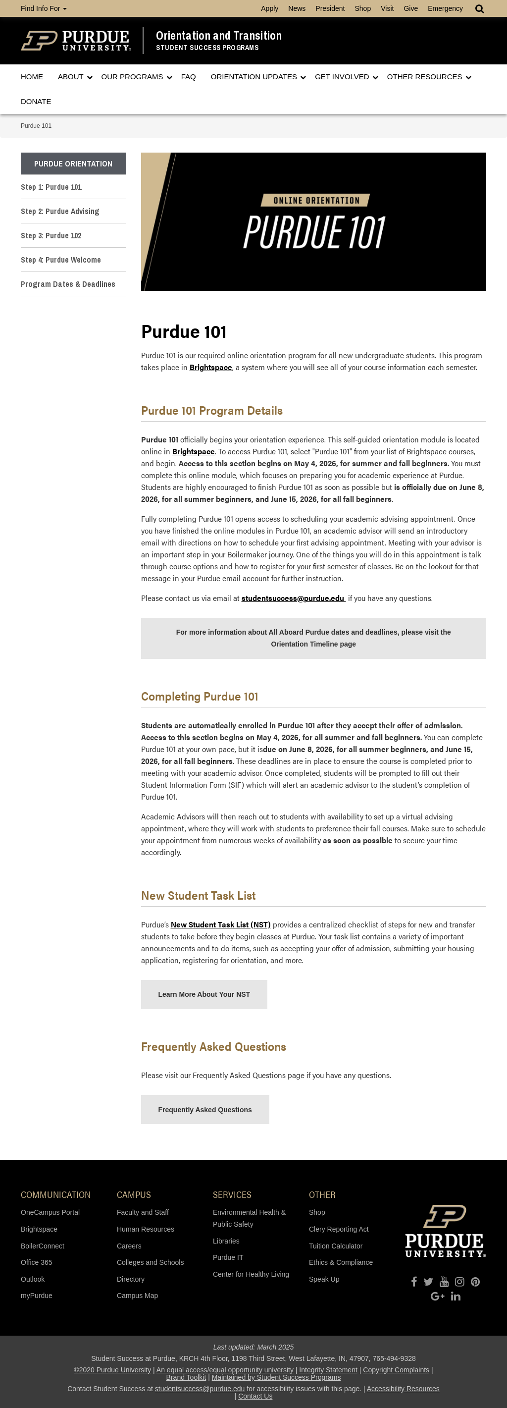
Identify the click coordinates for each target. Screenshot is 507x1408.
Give (411, 8)
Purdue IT (228, 1257)
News (296, 8)
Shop (363, 8)
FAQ (188, 76)
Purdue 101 (36, 125)
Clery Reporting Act (339, 1229)
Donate (36, 101)
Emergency (445, 8)
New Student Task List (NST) (221, 924)
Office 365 (36, 1262)
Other (322, 1194)
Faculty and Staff (143, 1212)
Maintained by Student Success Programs (276, 1377)
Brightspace (211, 367)
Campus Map (137, 1296)
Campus (134, 1194)
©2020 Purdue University (112, 1370)
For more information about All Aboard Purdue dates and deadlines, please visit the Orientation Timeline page (313, 638)
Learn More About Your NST (204, 994)
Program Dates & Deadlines (68, 283)
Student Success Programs (207, 47)
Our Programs (133, 76)
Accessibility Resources (403, 1389)
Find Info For (44, 8)
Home (32, 76)
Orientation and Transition (219, 35)
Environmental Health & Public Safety (249, 1218)
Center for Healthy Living (251, 1274)
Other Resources (425, 76)
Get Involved (343, 76)
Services (232, 1194)
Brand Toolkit (186, 1377)
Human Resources (145, 1229)
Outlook (33, 1279)
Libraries (226, 1241)
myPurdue (36, 1296)
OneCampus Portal (50, 1212)
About (72, 76)
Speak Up (324, 1279)
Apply (269, 8)
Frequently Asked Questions (205, 1110)
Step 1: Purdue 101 (51, 186)
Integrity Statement (328, 1370)
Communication (56, 1194)
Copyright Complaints (396, 1370)
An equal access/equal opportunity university (225, 1370)
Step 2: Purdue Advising (60, 211)
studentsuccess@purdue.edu (200, 1389)
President (330, 8)
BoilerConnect (42, 1246)
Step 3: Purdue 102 (51, 235)
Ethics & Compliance (341, 1262)
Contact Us (255, 1396)
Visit (387, 8)
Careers (129, 1246)
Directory (131, 1279)
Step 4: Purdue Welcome (61, 259)
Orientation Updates (255, 76)
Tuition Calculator (335, 1246)
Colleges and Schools (150, 1262)
